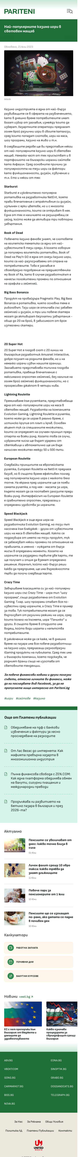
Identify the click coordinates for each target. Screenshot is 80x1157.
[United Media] (38, 1145)
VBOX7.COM (11, 1069)
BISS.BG (9, 1095)
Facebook (44, 683)
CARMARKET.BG (13, 1086)
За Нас (18, 1121)
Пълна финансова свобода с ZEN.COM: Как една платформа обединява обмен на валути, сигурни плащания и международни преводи (41, 780)
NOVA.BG (9, 1103)
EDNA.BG (56, 1060)
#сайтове (23, 698)
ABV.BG (8, 1060)
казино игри (62, 257)
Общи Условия (54, 1121)
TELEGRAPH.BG (60, 1095)
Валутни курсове (23, 976)
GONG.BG (9, 1077)
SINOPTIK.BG (58, 1069)
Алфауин (18, 164)
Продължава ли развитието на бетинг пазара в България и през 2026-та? (37, 806)
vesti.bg (26, 997)
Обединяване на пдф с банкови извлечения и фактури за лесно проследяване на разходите (35, 731)
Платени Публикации (40, 1130)
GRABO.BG (57, 1077)
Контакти (65, 1130)
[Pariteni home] (19, 11)
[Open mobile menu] (70, 11)
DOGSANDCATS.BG (62, 1086)
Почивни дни (21, 962)
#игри (8, 698)
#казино (39, 698)
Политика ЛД (13, 1130)
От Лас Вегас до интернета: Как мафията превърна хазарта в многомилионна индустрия (37, 755)
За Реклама (34, 1121)
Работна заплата (23, 948)
